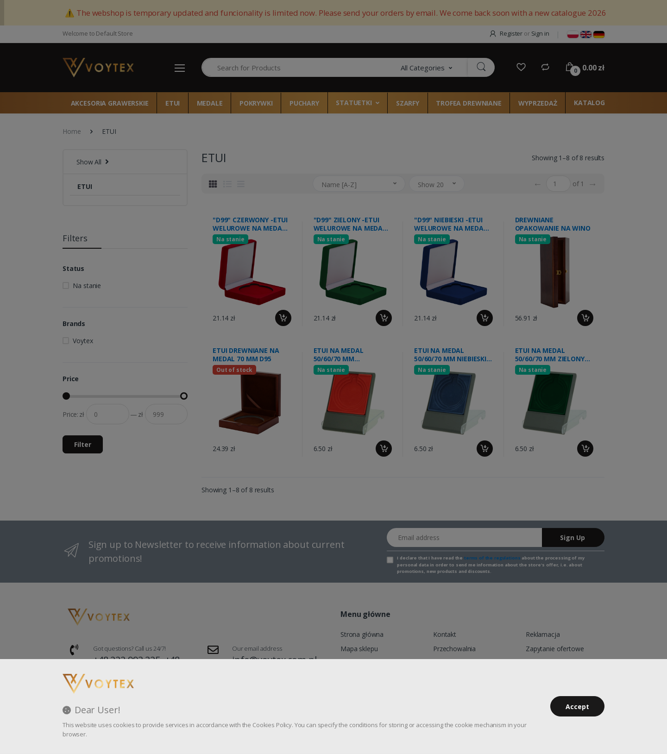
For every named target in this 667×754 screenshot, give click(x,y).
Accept (577, 706)
